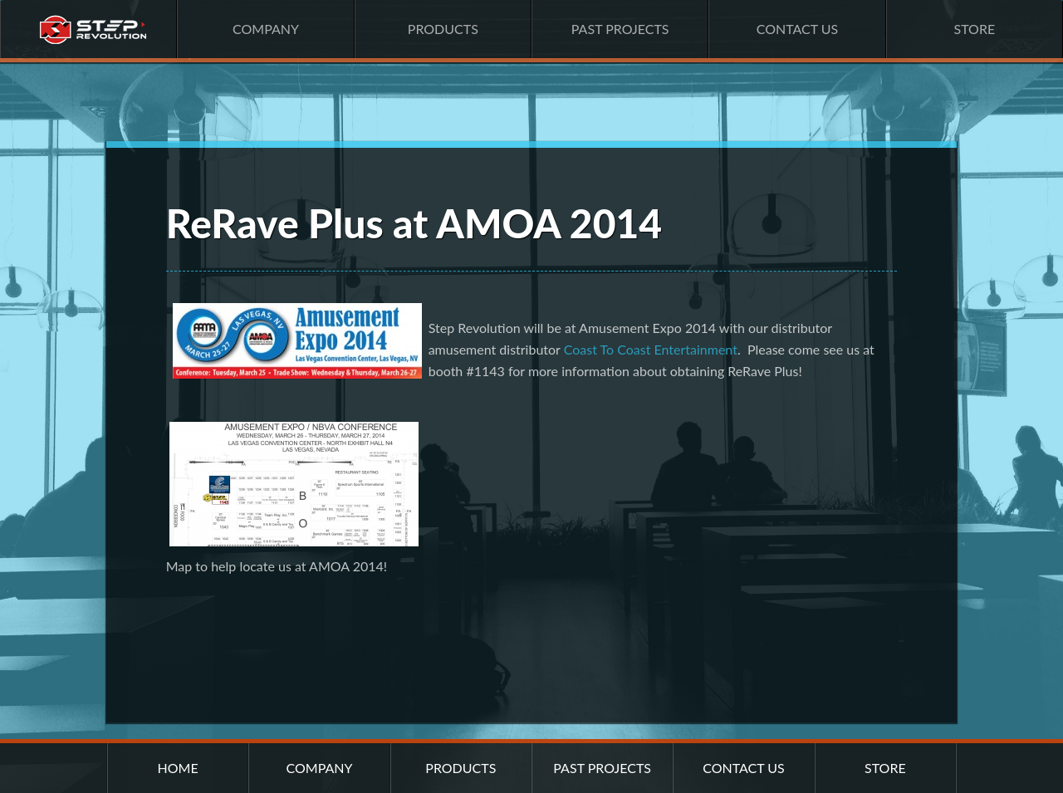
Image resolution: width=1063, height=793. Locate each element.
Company (266, 29)
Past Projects (620, 29)
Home (88, 29)
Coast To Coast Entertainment (650, 349)
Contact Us (798, 29)
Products (443, 29)
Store (974, 29)
